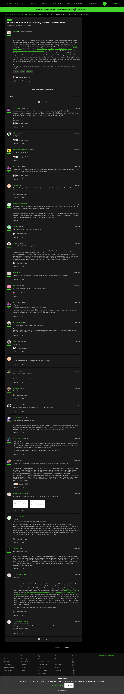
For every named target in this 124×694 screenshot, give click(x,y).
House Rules (57, 3)
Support (44, 3)
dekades (15, 32)
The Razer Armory (30, 14)
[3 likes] (21, 484)
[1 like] (20, 194)
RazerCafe (6, 661)
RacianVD (16, 341)
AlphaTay (15, 548)
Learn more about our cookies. (95, 681)
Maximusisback (17, 438)
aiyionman (16, 388)
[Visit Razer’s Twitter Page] (73, 668)
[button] (114, 4)
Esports (23, 667)
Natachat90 (16, 418)
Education (6, 673)
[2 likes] (20, 348)
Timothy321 (16, 272)
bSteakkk (15, 226)
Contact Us (58, 670)
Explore (23, 656)
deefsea (15, 405)
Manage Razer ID (42, 670)
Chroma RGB (24, 661)
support (15, 72)
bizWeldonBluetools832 (20, 204)
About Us (57, 659)
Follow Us (74, 656)
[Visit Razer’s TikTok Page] (73, 673)
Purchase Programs (9, 667)
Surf (14, 460)
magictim (15, 243)
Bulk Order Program (9, 670)
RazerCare (40, 667)
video (22, 72)
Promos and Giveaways (75, 3)
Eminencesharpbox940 (20, 493)
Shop (5, 656)
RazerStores (7, 659)
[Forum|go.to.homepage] (15, 4)
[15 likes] (21, 77)
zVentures (57, 667)
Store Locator (7, 664)
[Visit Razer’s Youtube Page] (73, 670)
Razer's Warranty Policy (69, 590)
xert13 (14, 358)
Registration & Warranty (44, 661)
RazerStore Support (43, 664)
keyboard (29, 72)
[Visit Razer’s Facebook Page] (73, 659)
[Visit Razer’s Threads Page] (73, 665)
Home (6, 14)
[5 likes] (21, 123)
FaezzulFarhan (17, 322)
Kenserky (15, 371)
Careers (57, 661)
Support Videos (42, 673)
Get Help (40, 659)
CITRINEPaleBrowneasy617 (21, 574)
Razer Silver (93, 3)
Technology (24, 659)
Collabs (23, 670)
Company (57, 656)
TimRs (14, 286)
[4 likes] (21, 140)
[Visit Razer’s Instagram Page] (73, 662)
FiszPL (15, 166)
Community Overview (16, 14)
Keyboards (41, 14)
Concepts (23, 664)
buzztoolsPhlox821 (18, 517)
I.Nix (14, 133)
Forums (33, 3)
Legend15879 (17, 185)
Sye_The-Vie (16, 108)
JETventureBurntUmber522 (21, 150)
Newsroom (58, 664)
